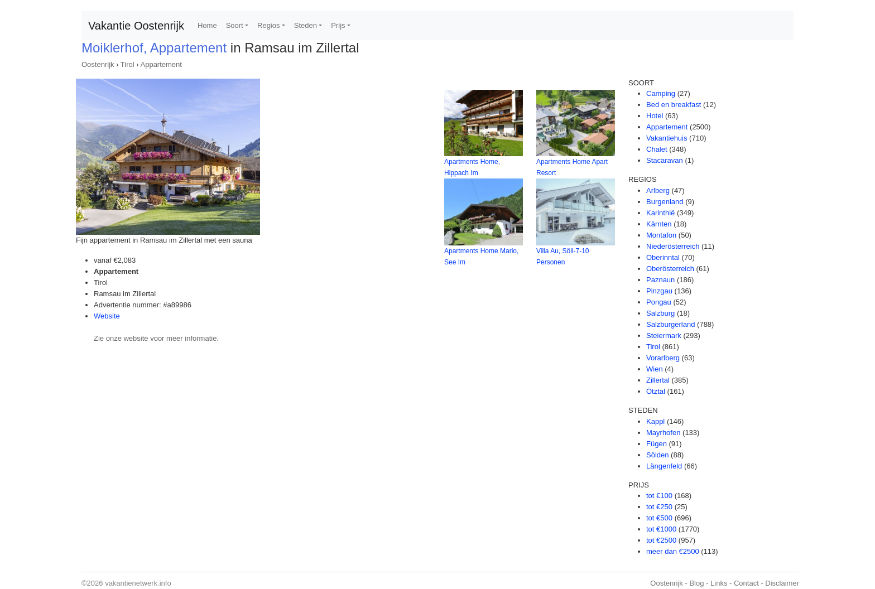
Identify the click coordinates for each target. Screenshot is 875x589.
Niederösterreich (672, 246)
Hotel (654, 116)
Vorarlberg (663, 358)
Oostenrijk (97, 64)
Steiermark (663, 335)
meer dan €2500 (672, 551)
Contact (746, 583)
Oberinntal (663, 257)
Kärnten (659, 224)
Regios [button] (268, 25)
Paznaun (660, 280)
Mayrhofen (663, 432)
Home (207, 25)
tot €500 (659, 518)
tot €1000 (661, 529)
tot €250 (659, 507)
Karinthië (660, 213)
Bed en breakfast (673, 104)
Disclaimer (782, 583)
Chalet (656, 149)
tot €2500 (661, 540)
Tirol (127, 64)
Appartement (161, 64)
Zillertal (658, 380)
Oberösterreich (670, 268)
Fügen (656, 444)
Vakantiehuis (666, 138)
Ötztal (655, 391)
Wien (654, 369)
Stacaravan (664, 160)
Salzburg (660, 313)
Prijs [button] (338, 25)
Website (107, 316)
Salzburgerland (670, 324)
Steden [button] (305, 25)
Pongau (658, 302)
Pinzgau (659, 291)
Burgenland (665, 201)
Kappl (655, 421)
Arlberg (658, 190)
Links (718, 583)
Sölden (657, 455)
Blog (696, 583)
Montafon (661, 235)
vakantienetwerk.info (138, 583)
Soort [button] (234, 25)
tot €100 (659, 495)
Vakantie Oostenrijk (136, 26)
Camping (660, 93)
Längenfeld (664, 466)
